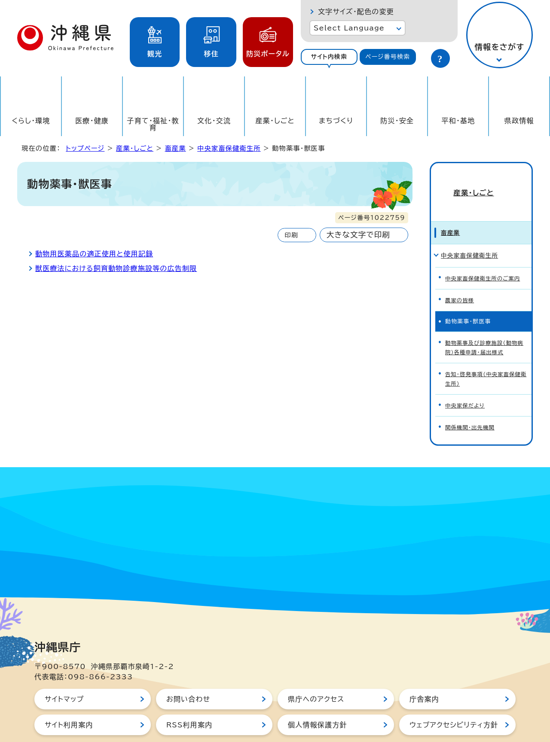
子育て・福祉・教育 (153, 124)
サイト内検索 (329, 57)
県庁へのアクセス (316, 672)
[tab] (329, 57)
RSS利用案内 (189, 698)
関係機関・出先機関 (471, 401)
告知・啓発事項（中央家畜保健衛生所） (485, 355)
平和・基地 (458, 120)
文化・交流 (214, 120)
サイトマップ (64, 672)
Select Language (349, 27)
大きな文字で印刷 (358, 234)
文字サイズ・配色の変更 (356, 11)
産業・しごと (274, 120)
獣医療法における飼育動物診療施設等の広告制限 (116, 268)
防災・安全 (397, 120)
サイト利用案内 (69, 698)
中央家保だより (466, 380)
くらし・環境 (31, 120)
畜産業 (175, 148)
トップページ (85, 148)
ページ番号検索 (387, 57)
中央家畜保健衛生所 (229, 148)
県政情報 (519, 120)
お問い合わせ (188, 672)
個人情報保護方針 (317, 698)
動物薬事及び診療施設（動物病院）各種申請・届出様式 (486, 326)
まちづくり (336, 120)
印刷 (291, 235)
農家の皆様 (460, 280)
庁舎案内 (424, 672)
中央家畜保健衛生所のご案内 (484, 259)
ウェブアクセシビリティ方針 (453, 698)
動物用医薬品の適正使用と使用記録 (94, 253)
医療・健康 (92, 120)
